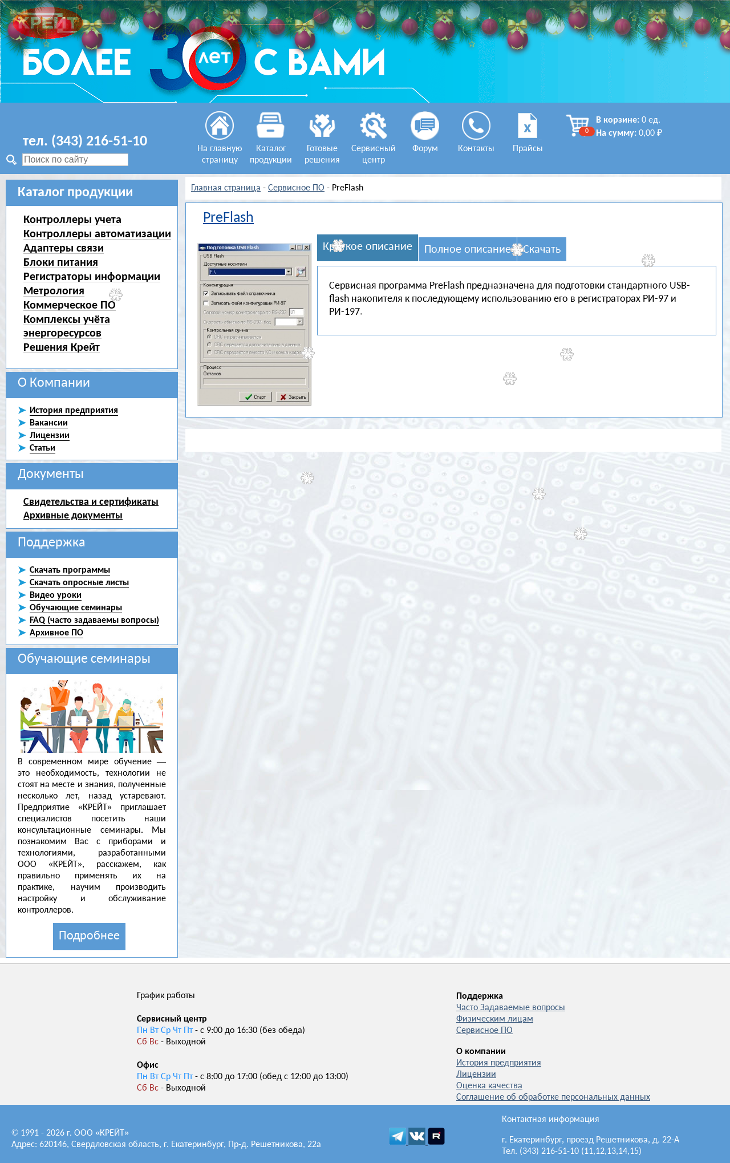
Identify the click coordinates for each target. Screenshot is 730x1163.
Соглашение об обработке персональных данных (553, 1097)
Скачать (542, 250)
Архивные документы (73, 515)
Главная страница (226, 188)
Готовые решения (322, 149)
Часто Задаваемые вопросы (510, 1007)
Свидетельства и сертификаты (91, 501)
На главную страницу (219, 149)
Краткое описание (367, 247)
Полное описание (467, 250)
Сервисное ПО (296, 188)
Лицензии (476, 1074)
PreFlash (228, 218)
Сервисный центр (373, 149)
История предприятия (498, 1063)
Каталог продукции (271, 149)
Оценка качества (489, 1086)
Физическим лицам (494, 1019)
